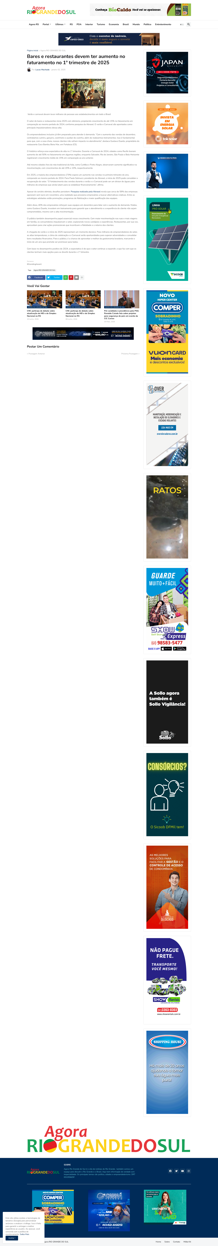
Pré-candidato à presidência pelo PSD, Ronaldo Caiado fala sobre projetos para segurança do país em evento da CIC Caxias (121, 315)
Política (147, 24)
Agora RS (34, 24)
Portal (46, 24)
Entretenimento (163, 24)
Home (158, 1241)
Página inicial (32, 51)
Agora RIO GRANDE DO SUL (53, 51)
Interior (89, 24)
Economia (114, 24)
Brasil (126, 24)
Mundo (136, 24)
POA (79, 24)
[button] (181, 24)
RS (71, 24)
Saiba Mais (24, 1234)
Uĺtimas (59, 24)
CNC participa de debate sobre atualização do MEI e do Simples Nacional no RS (41, 313)
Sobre (167, 1241)
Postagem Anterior (37, 353)
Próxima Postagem (129, 353)
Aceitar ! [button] (11, 1238)
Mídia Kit (187, 1241)
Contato (176, 1241)
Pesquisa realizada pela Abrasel (85, 191)
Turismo (101, 24)
